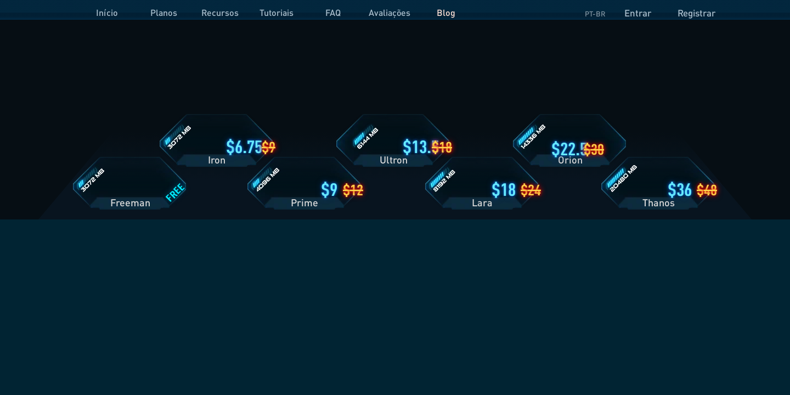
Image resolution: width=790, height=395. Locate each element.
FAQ (333, 12)
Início (107, 12)
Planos (163, 12)
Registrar (696, 13)
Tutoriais (276, 12)
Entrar (637, 13)
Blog (446, 12)
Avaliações (389, 12)
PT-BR (595, 13)
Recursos (220, 12)
